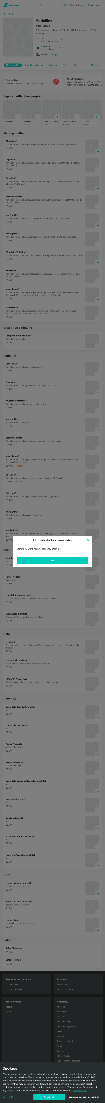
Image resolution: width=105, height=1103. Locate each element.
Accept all (49, 1097)
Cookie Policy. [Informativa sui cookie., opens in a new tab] (80, 1091)
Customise (8, 1097)
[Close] (87, 540)
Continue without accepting (84, 1097)
